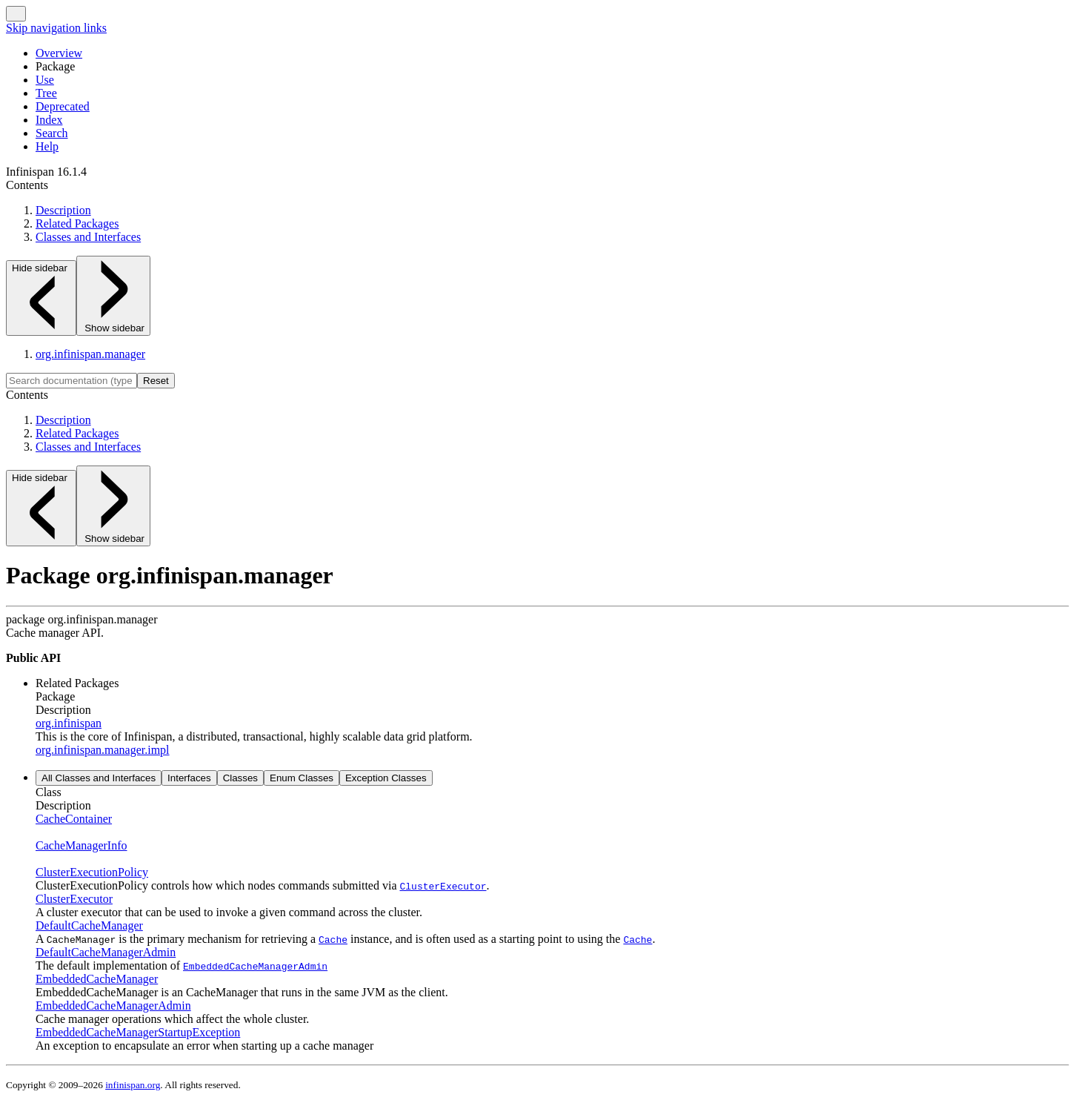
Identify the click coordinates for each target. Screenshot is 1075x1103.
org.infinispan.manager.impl (103, 749)
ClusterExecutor (74, 898)
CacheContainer (74, 818)
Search (52, 133)
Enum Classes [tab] (301, 778)
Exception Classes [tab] (386, 778)
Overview (59, 53)
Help (47, 146)
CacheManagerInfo (81, 845)
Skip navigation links (56, 27)
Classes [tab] (240, 778)
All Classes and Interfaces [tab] (98, 778)
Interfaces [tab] (189, 778)
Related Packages (77, 223)
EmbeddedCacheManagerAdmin (113, 1005)
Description (63, 210)
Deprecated (63, 106)
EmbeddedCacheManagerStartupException (138, 1032)
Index (49, 119)
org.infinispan (68, 723)
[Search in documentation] (71, 380)
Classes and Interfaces (88, 237)
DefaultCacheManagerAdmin (106, 952)
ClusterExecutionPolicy (92, 872)
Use (45, 79)
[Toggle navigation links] (16, 13)
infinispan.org (132, 1084)
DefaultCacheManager (89, 925)
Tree (46, 93)
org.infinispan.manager (90, 354)
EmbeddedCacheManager (97, 979)
